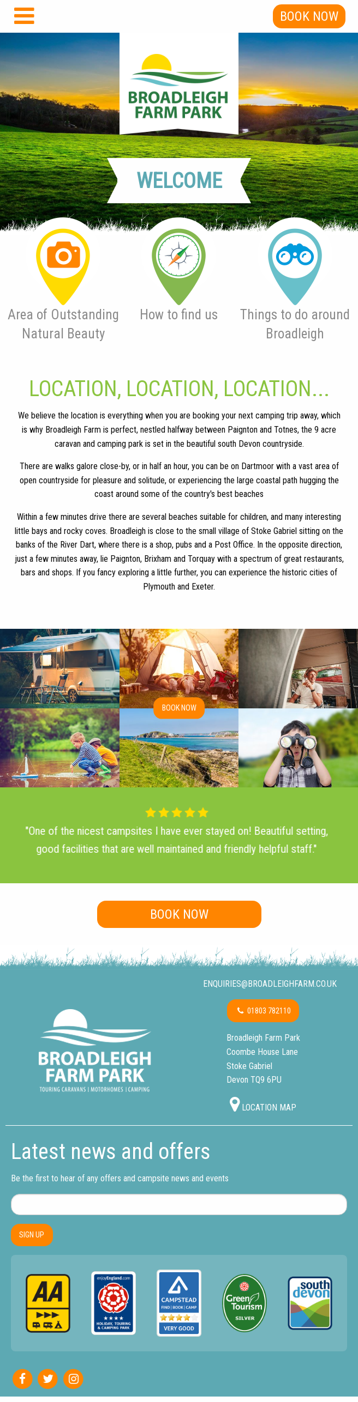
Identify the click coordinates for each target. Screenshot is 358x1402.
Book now (179, 707)
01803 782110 (263, 1011)
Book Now (309, 16)
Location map (263, 1104)
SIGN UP (31, 1235)
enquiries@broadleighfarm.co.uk (269, 984)
